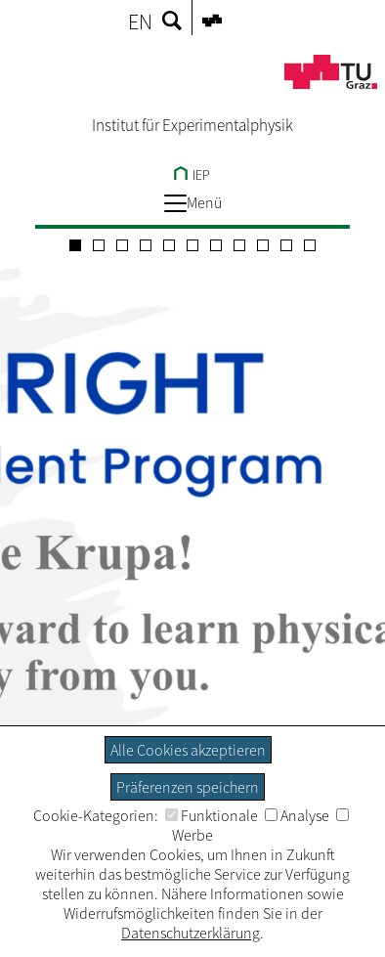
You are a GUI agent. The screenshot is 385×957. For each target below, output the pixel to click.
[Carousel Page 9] (263, 245)
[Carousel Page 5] (169, 245)
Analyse (297, 815)
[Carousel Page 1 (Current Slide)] (75, 245)
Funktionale (211, 815)
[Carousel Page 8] (239, 245)
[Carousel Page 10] (286, 245)
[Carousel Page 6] (192, 245)
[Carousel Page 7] (216, 245)
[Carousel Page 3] (122, 245)
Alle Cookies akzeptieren (188, 750)
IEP (192, 175)
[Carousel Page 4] (145, 245)
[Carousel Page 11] (310, 245)
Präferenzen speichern (187, 787)
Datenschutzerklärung (190, 932)
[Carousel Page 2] (99, 245)
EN (140, 21)
